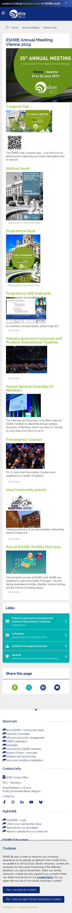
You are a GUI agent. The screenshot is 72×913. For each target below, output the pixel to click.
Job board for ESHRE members (22, 749)
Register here (31, 3)
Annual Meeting (30, 27)
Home (11, 27)
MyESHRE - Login (14, 820)
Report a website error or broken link (25, 831)
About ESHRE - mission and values (23, 730)
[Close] (67, 3)
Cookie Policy (45, 877)
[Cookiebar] (36, 876)
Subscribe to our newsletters (21, 827)
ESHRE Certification (15, 741)
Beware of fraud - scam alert (20, 752)
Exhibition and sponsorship (19, 756)
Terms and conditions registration (23, 760)
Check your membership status (22, 824)
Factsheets (10, 745)
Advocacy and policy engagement (23, 737)
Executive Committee (16, 734)
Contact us (8, 796)
